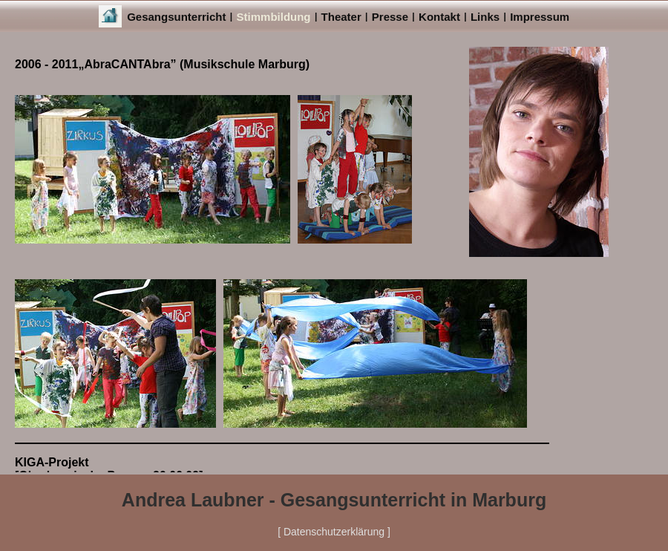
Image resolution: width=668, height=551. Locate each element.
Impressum (539, 16)
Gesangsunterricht (176, 16)
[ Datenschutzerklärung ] (334, 532)
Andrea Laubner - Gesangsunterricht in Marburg (334, 499)
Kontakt (439, 16)
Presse (390, 16)
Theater (341, 16)
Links (485, 16)
